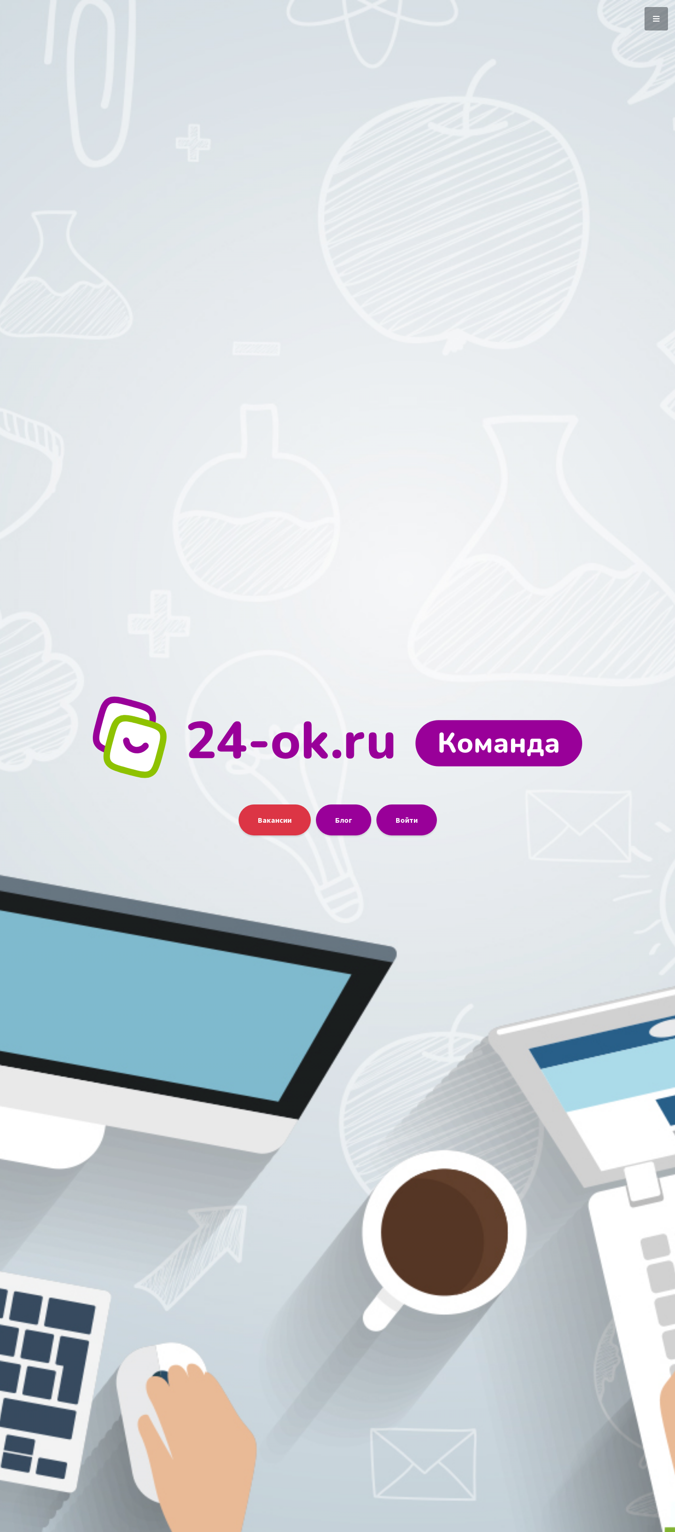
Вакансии (275, 820)
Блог (343, 820)
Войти (407, 820)
